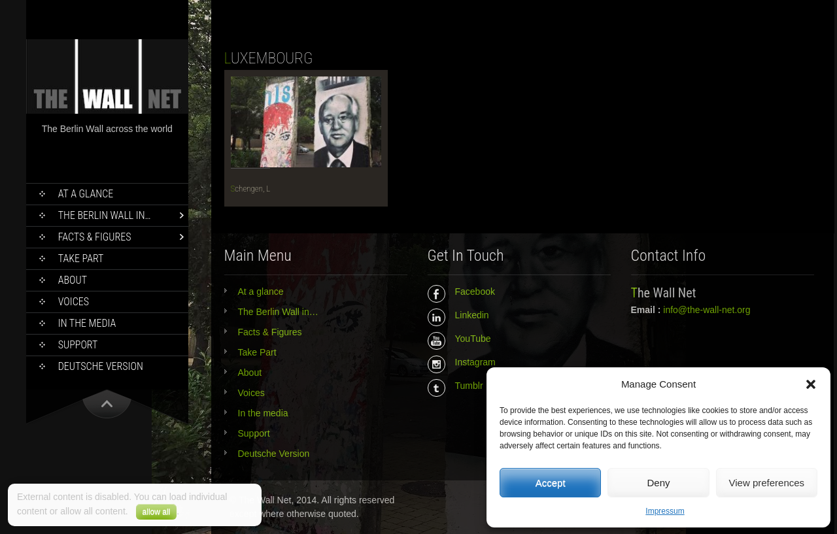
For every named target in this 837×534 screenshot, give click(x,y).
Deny (658, 482)
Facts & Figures (94, 237)
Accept (551, 482)
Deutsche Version (100, 366)
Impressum (664, 511)
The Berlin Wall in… (104, 215)
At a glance (86, 194)
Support (78, 345)
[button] (810, 384)
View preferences (767, 482)
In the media (87, 323)
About (72, 280)
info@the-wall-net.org (706, 310)
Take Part (81, 258)
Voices (73, 301)
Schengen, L (251, 188)
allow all (157, 511)
